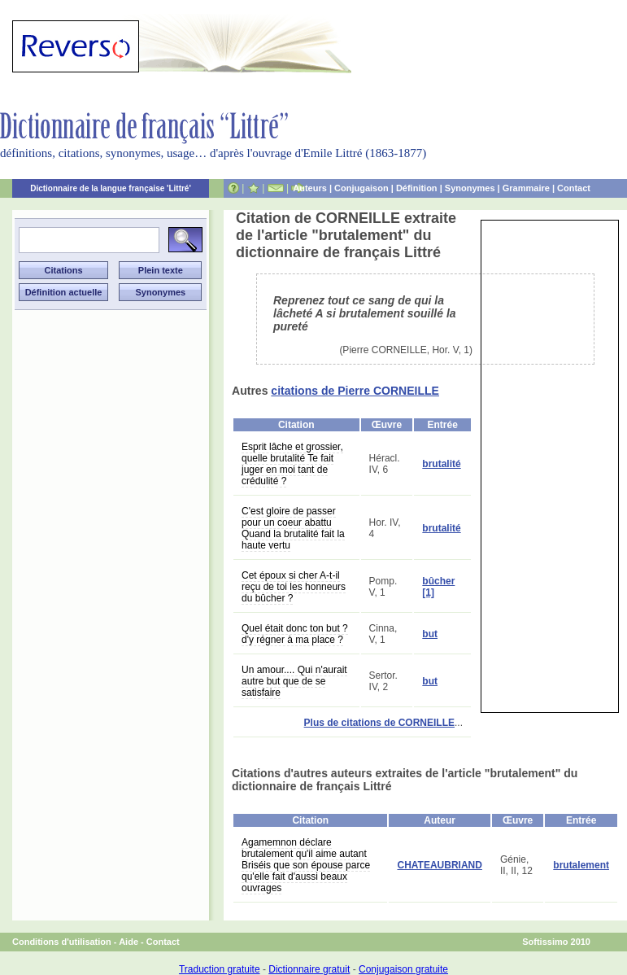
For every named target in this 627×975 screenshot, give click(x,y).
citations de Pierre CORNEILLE (355, 390)
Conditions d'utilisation (61, 942)
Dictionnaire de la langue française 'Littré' (110, 188)
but (430, 634)
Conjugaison (361, 188)
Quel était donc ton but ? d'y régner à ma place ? (295, 634)
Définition (417, 188)
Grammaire (526, 188)
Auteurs (310, 188)
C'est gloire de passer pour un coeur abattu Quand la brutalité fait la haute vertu (293, 528)
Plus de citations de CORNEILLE (379, 722)
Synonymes (470, 188)
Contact (573, 188)
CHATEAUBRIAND (439, 865)
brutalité (441, 464)
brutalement (581, 865)
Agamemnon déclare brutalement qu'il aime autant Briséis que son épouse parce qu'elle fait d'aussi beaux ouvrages (306, 865)
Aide (128, 942)
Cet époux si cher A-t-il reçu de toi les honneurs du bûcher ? (294, 587)
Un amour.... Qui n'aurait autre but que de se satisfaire (294, 681)
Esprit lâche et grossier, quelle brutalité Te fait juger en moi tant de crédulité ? (292, 464)
